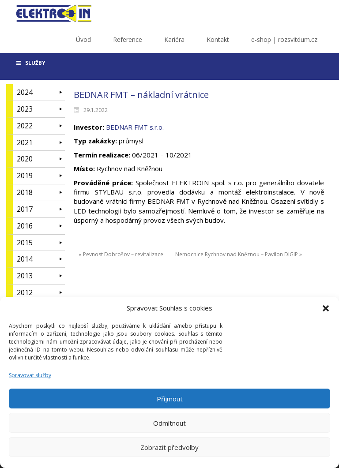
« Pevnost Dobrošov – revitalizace (121, 254)
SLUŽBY (30, 63)
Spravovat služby (30, 379)
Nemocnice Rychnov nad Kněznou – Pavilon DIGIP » (238, 254)
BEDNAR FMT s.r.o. (135, 127)
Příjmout (170, 403)
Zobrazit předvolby (169, 451)
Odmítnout (169, 427)
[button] (325, 313)
